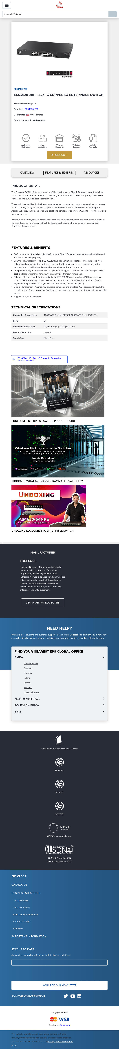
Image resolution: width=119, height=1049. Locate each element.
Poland (27, 682)
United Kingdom (31, 692)
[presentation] (35, 973)
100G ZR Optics (20, 901)
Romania (28, 687)
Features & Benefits (59, 172)
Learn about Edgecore (43, 602)
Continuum (65, 1025)
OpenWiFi (18, 929)
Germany (28, 668)
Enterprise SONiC (21, 922)
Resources (91, 172)
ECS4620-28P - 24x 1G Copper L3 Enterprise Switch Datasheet (39, 359)
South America (27, 705)
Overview (27, 172)
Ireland (27, 677)
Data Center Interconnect (25, 915)
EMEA (19, 657)
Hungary (28, 673)
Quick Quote (59, 155)
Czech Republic (31, 663)
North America (27, 698)
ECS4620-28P (31, 109)
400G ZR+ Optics (21, 908)
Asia (18, 712)
